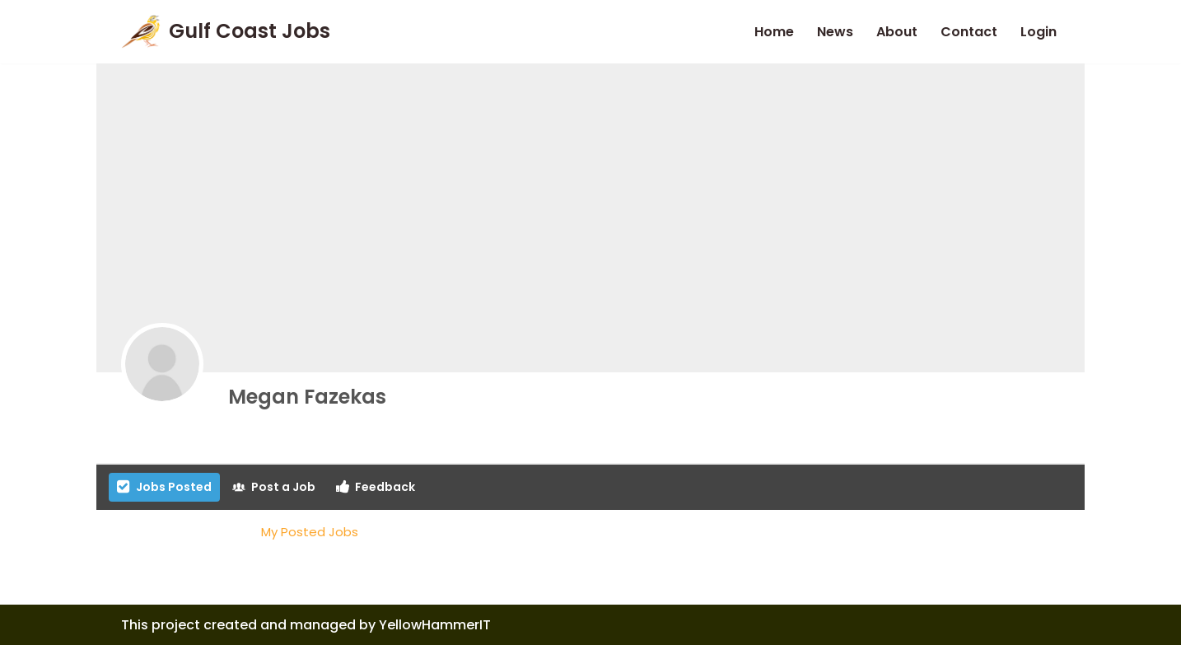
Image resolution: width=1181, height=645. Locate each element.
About (896, 31)
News (835, 31)
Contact (969, 31)
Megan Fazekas (307, 396)
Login (1038, 31)
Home (774, 31)
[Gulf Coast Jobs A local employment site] (225, 32)
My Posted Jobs (309, 531)
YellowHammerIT (435, 624)
